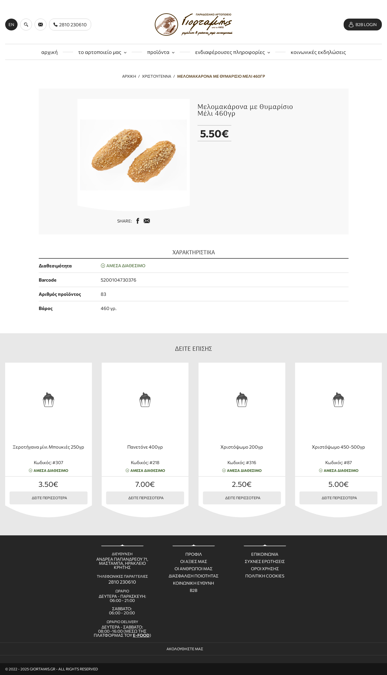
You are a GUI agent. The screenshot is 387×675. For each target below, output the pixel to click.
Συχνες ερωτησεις (265, 561)
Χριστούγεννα (156, 76)
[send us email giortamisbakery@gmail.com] (40, 24)
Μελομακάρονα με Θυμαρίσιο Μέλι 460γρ (221, 76)
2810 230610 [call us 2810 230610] (122, 581)
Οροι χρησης (265, 569)
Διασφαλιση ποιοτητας (193, 576)
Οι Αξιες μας (193, 561)
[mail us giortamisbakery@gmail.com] (147, 221)
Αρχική (129, 76)
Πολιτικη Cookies (264, 576)
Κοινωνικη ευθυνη (193, 583)
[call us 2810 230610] (70, 24)
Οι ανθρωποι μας (193, 569)
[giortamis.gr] (193, 24)
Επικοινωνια (264, 554)
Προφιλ (193, 554)
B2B (193, 590)
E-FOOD (141, 635)
